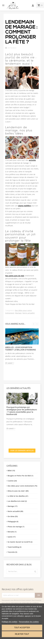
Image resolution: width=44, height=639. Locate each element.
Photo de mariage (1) (16, 526)
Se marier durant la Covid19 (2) (20, 542)
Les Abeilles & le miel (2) (17, 501)
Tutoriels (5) (12, 552)
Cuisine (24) (12, 481)
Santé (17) (11, 537)
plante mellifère (24, 206)
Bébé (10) (11, 470)
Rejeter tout (22, 634)
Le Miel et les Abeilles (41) (18, 496)
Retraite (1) (12, 532)
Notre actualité (28, 313)
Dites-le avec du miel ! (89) (18, 491)
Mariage (18, 313)
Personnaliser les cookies (29, 622)
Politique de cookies (9, 622)
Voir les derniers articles (22, 450)
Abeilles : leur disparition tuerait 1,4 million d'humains (20, 348)
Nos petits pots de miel (14, 276)
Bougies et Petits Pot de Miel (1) (20, 476)
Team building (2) (14, 547)
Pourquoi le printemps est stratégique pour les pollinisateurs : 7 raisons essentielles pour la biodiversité (21, 411)
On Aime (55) (13, 516)
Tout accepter (22, 628)
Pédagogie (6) (13, 521)
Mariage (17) (12, 506)
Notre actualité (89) (15, 511)
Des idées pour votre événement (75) (22, 486)
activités (32, 160)
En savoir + (10, 428)
